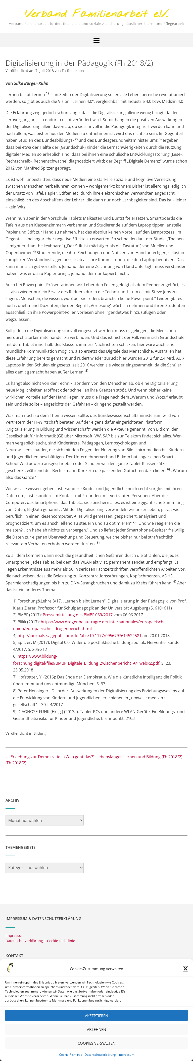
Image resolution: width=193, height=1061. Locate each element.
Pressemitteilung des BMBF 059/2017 (78, 615)
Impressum (126, 1057)
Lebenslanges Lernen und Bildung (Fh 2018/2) (141, 757)
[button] (185, 971)
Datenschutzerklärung (100, 1057)
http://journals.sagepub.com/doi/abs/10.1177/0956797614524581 (79, 635)
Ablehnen (96, 1032)
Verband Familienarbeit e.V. (96, 14)
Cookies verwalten (96, 1046)
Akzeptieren (96, 1018)
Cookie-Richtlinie (70, 1057)
